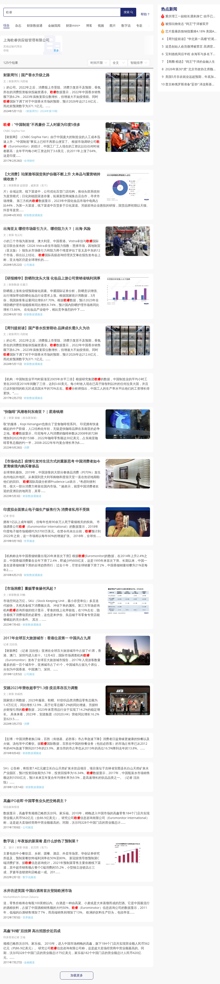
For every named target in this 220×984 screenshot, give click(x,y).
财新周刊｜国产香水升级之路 (26, 75)
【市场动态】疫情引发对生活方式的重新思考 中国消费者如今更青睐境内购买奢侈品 (51, 464)
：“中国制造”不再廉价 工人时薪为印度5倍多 (41, 124)
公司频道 (29, 265)
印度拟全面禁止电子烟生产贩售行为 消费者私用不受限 (46, 509)
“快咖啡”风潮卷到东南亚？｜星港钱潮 (33, 411)
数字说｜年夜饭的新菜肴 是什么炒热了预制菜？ (41, 841)
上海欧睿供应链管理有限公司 (26, 40)
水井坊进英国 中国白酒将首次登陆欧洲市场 (37, 890)
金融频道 (29, 962)
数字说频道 (29, 877)
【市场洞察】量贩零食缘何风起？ (30, 588)
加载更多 (76, 975)
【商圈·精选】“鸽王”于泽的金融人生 (190, 61)
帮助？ (145, 14)
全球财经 (29, 161)
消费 (26, 447)
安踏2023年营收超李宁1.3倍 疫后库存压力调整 (40, 688)
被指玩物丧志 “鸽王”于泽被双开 (187, 24)
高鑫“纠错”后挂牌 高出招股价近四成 (31, 931)
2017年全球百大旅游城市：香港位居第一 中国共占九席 (47, 638)
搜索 (128, 12)
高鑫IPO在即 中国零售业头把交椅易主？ (35, 801)
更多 (56, 50)
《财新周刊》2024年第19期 (40, 111)
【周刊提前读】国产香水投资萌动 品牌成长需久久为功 (46, 328)
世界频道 (29, 541)
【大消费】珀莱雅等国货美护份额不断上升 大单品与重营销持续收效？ (51, 176)
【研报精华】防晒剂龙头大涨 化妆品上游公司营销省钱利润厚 (51, 278)
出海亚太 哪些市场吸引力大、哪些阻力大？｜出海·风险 (47, 228)
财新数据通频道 (33, 215)
